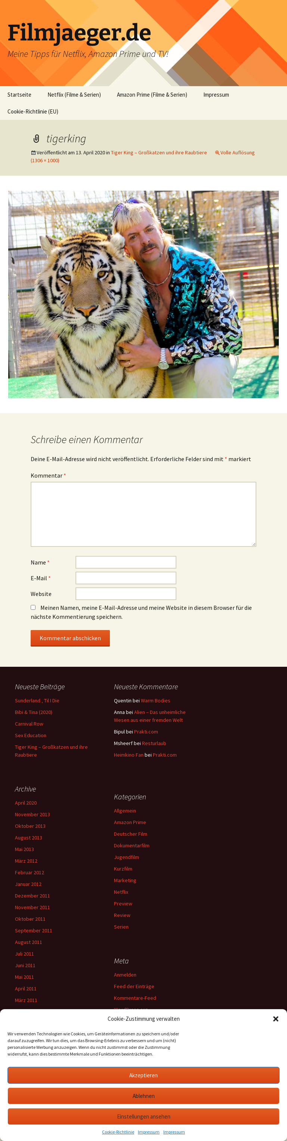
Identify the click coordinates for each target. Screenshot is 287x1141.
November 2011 (32, 907)
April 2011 (26, 988)
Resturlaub (154, 743)
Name (40, 562)
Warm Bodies (155, 700)
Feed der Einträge (134, 986)
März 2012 (26, 860)
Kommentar (48, 475)
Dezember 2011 (32, 895)
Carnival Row (29, 723)
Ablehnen (144, 1095)
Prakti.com (146, 731)
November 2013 (32, 814)
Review (122, 915)
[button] (276, 1019)
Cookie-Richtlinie (118, 1132)
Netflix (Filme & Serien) (74, 94)
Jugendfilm (126, 857)
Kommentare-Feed (135, 998)
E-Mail (41, 578)
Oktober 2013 (30, 826)
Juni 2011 (25, 965)
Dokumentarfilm (131, 845)
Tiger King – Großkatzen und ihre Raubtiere (159, 152)
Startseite (19, 94)
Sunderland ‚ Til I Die (37, 700)
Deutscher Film (130, 833)
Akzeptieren (143, 1075)
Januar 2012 (28, 884)
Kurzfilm (123, 868)
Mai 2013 (24, 849)
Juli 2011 (24, 953)
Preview (123, 903)
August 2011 (28, 942)
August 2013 (28, 837)
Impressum (149, 1132)
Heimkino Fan (129, 754)
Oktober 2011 (30, 918)
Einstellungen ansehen (143, 1116)
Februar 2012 (29, 872)
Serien (121, 926)
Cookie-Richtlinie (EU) (32, 111)
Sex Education (30, 735)
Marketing (125, 880)
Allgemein (125, 810)
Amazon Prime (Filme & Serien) (152, 94)
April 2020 (26, 802)
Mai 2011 (24, 977)
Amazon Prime (130, 822)
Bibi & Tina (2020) (33, 712)
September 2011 (33, 930)
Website (41, 593)
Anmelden (125, 974)
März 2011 (26, 1000)
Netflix (121, 892)
